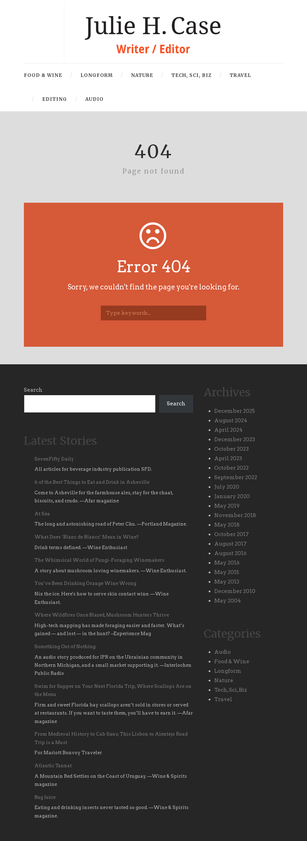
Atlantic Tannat (53, 765)
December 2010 (234, 591)
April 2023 (228, 458)
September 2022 (235, 477)
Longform (96, 75)
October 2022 (231, 468)
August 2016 (230, 553)
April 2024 (228, 430)
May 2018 (227, 525)
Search (33, 390)
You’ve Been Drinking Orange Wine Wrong (86, 583)
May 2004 (227, 601)
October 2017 (231, 534)
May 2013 (226, 582)
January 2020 (232, 496)
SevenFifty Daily (54, 459)
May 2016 (227, 563)
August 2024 (230, 420)
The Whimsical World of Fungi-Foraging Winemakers (99, 560)
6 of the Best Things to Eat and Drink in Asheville (91, 482)
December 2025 (234, 411)
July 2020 (226, 487)
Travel (240, 75)
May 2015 (226, 572)
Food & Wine (43, 75)
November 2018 (235, 515)
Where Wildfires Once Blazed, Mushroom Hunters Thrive (101, 615)
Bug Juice (44, 797)
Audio (94, 99)
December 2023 (234, 439)
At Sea (42, 513)
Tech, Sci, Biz (191, 75)
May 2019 (227, 506)
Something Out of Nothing (65, 646)
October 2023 (231, 449)
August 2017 (230, 544)
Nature (142, 75)
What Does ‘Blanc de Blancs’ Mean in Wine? (86, 537)
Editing (54, 99)
